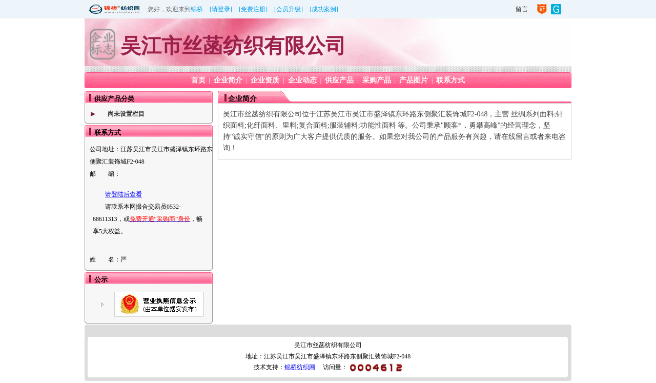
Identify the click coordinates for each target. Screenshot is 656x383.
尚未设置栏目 (126, 113)
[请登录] (221, 9)
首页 (198, 80)
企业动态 (302, 80)
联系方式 (450, 80)
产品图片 (413, 80)
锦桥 (197, 9)
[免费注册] (253, 9)
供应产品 (339, 80)
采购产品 (376, 80)
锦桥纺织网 (299, 367)
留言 (522, 9)
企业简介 (228, 80)
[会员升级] (288, 9)
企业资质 (265, 80)
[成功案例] (324, 9)
